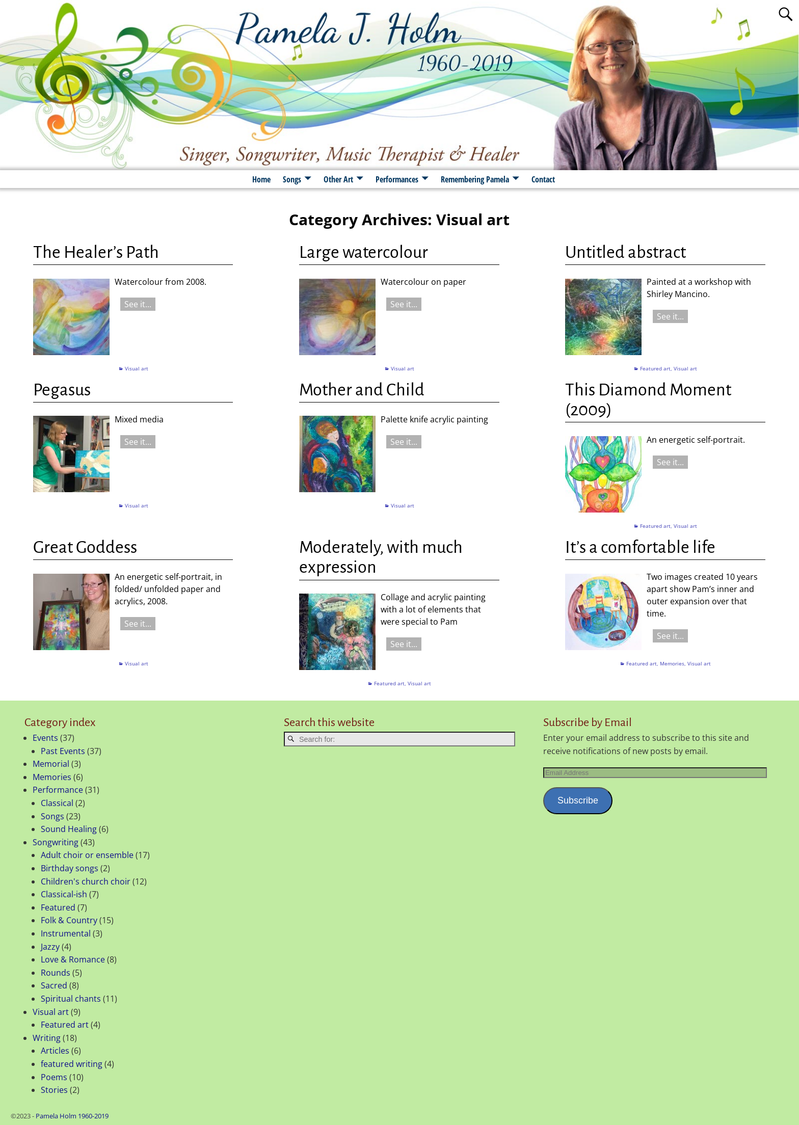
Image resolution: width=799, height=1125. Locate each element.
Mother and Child (361, 390)
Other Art (338, 179)
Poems (54, 1077)
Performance (58, 789)
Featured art (655, 368)
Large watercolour (363, 252)
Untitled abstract (625, 252)
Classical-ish (64, 894)
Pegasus (62, 390)
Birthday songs (69, 868)
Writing (47, 1037)
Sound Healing (69, 829)
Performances (397, 179)
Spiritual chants (71, 998)
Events (45, 737)
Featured (58, 907)
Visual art (136, 368)
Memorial (51, 763)
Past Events (63, 751)
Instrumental (66, 933)
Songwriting (55, 842)
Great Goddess (85, 547)
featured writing (71, 1063)
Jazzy (50, 946)
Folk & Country (69, 920)
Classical (57, 803)
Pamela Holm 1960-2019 (72, 1115)
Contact (543, 179)
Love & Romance (73, 959)
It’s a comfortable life (640, 547)
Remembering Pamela (475, 179)
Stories (54, 1089)
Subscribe (577, 800)
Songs (292, 179)
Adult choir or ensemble (87, 855)
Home (261, 179)
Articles (55, 1050)
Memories (672, 663)
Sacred (54, 985)
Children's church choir (85, 881)
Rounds (55, 972)
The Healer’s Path (96, 252)
